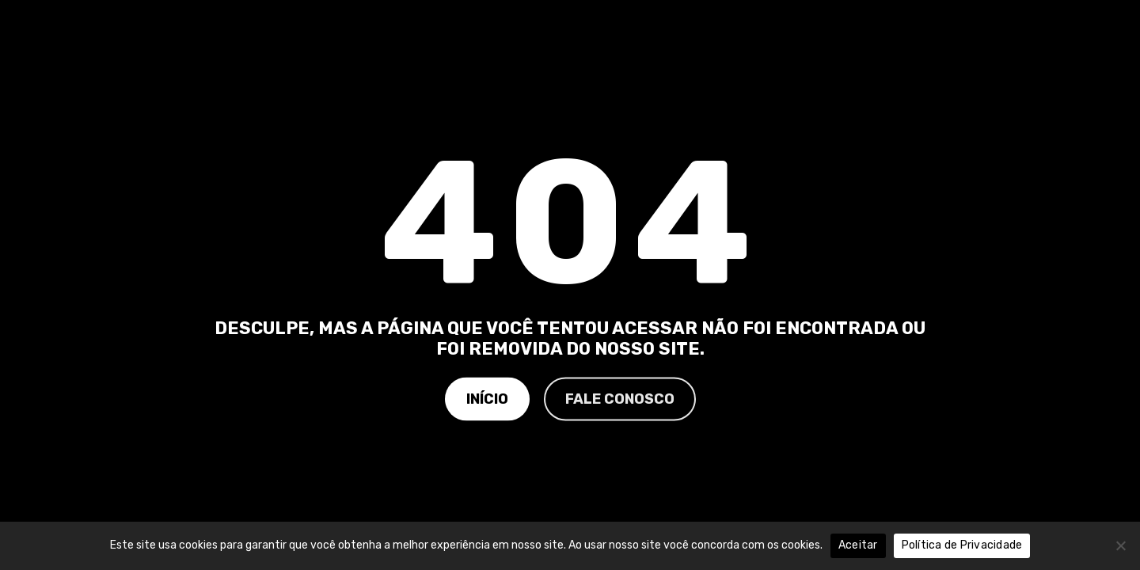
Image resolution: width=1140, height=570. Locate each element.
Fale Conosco (619, 398)
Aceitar (858, 545)
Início (487, 398)
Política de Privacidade (962, 545)
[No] (1120, 545)
